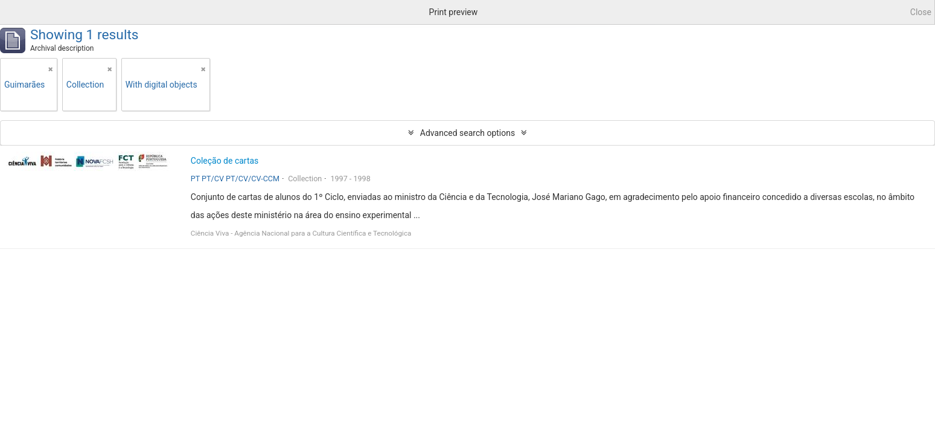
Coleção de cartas (225, 161)
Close (920, 12)
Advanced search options (467, 133)
